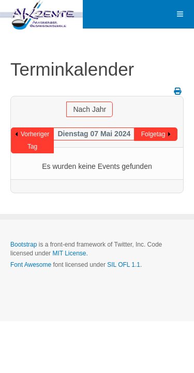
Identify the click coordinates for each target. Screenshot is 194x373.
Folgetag (153, 134)
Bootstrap (23, 244)
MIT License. (69, 253)
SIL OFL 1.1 (123, 264)
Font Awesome (30, 264)
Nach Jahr (89, 109)
